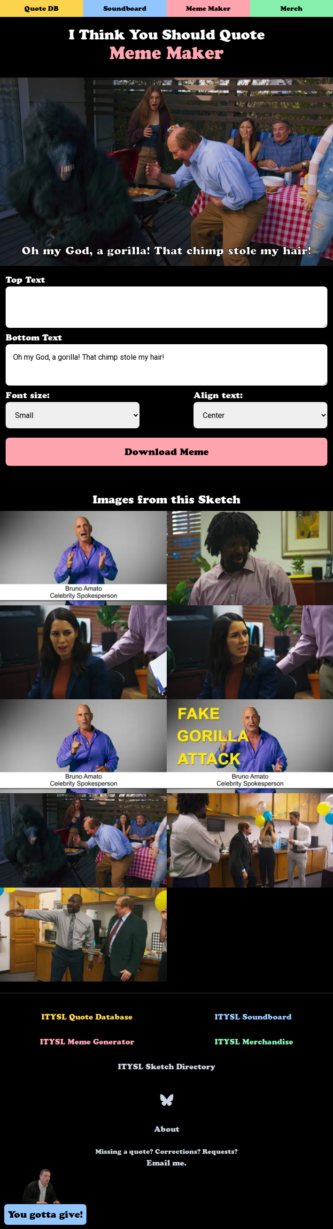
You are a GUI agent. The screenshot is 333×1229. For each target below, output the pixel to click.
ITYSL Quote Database (86, 1016)
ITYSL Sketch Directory (166, 1066)
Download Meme (166, 451)
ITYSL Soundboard (253, 1016)
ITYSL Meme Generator (87, 1041)
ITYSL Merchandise (254, 1041)
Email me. (166, 1157)
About (166, 1129)
